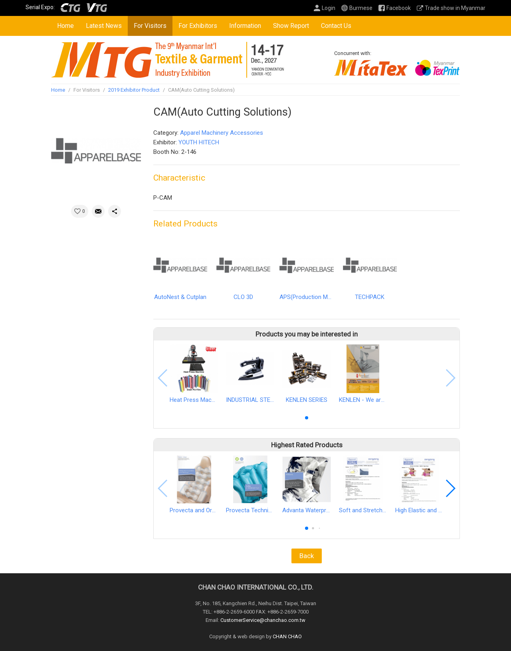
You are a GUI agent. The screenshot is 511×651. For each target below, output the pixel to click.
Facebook (398, 8)
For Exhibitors (197, 26)
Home (65, 26)
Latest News (104, 26)
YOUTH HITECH (198, 142)
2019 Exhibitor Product (134, 90)
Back (306, 556)
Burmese (360, 8)
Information (245, 26)
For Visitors (150, 26)
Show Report (291, 26)
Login (328, 8)
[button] (306, 417)
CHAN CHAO (287, 636)
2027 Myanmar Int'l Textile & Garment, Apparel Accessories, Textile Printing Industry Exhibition (168, 60)
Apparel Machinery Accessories (221, 132)
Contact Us (336, 26)
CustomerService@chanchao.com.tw (262, 620)
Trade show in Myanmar (455, 8)
